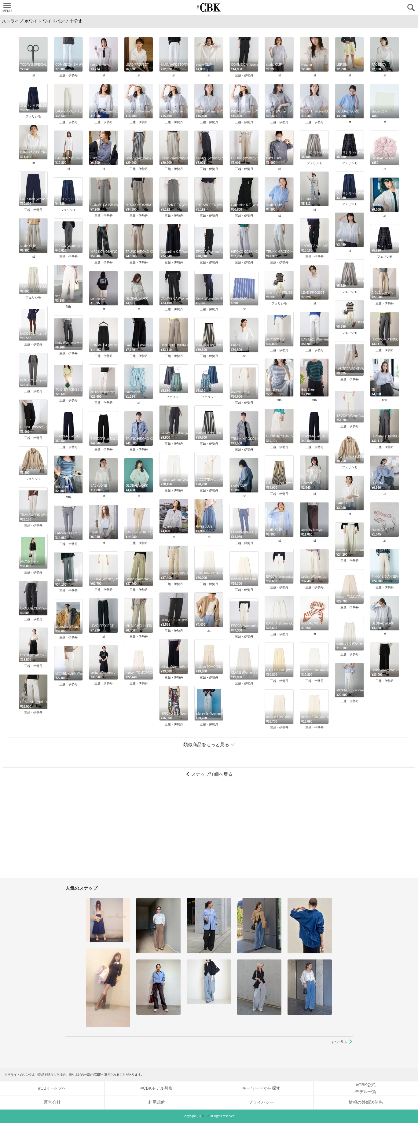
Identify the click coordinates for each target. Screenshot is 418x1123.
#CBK (206, 1116)
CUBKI (209, 7)
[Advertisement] (209, 830)
